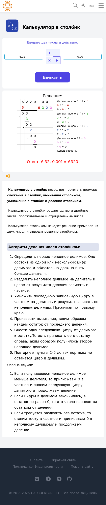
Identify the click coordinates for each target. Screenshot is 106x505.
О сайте (36, 460)
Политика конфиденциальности (37, 466)
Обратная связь (63, 460)
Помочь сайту (82, 466)
